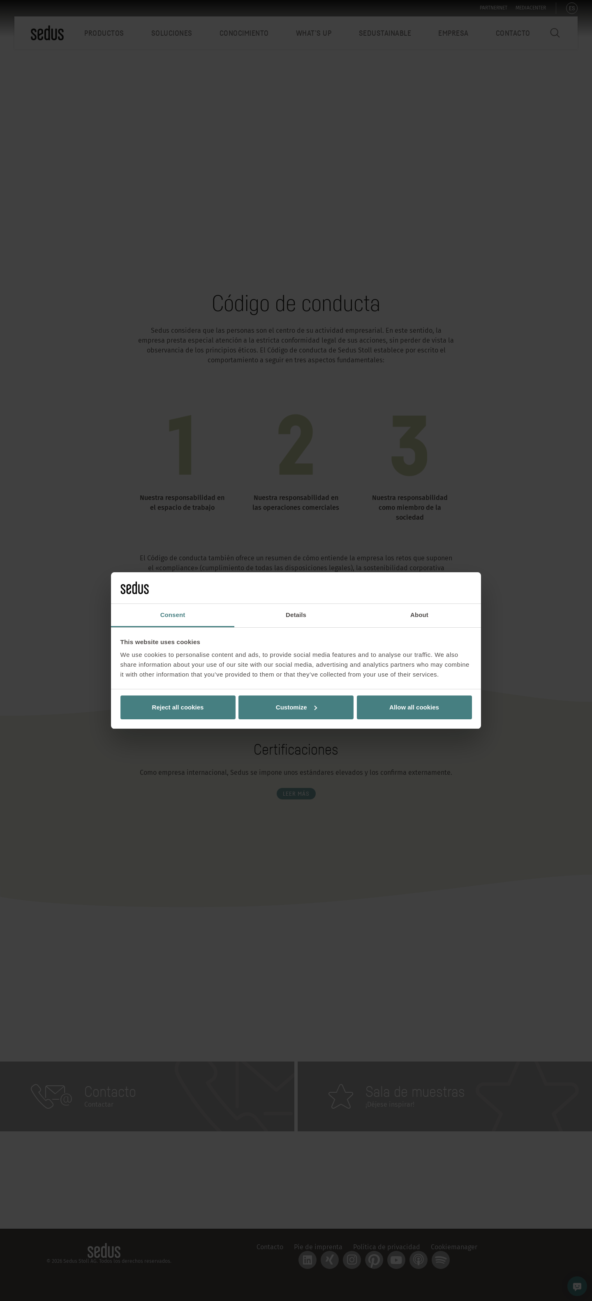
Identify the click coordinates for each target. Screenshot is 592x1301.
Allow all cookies (414, 707)
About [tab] (419, 614)
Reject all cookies (178, 707)
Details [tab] (296, 614)
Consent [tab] (172, 614)
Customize (296, 707)
